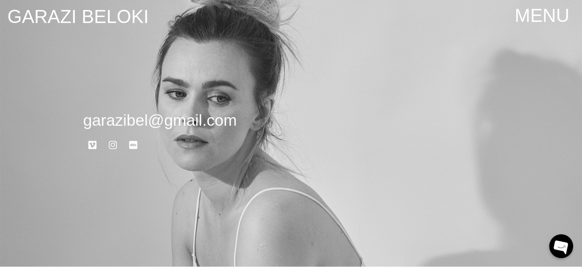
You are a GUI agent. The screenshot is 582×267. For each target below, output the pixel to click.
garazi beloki (78, 16)
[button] (542, 15)
